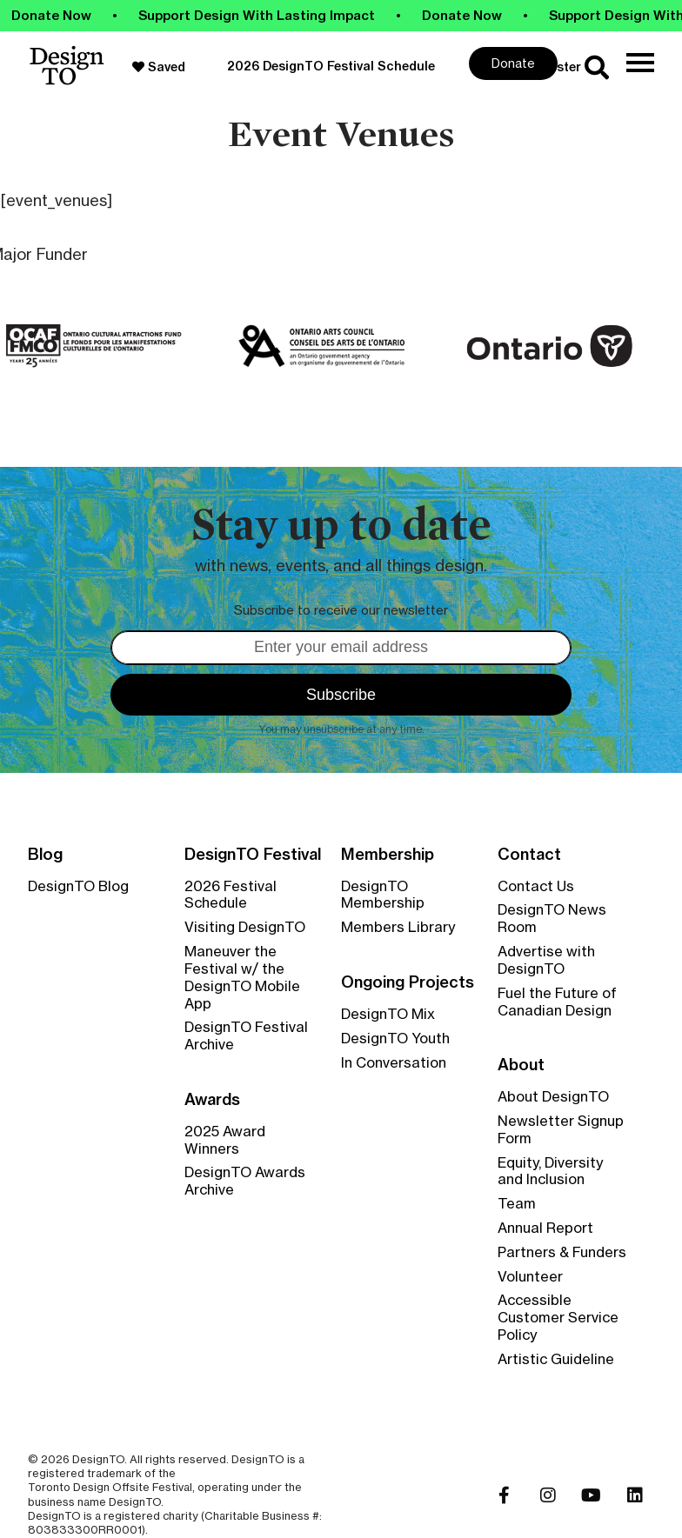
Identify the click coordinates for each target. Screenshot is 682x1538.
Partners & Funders (562, 1252)
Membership (387, 854)
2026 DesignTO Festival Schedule (331, 66)
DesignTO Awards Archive (244, 1180)
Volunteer (530, 1276)
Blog (45, 854)
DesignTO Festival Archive (246, 1035)
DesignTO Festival (252, 854)
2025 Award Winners (224, 1139)
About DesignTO (553, 1096)
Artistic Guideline (556, 1359)
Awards (212, 1100)
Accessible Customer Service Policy (558, 1317)
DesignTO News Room (552, 918)
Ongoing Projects (407, 982)
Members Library (398, 926)
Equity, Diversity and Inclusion (550, 1171)
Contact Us (536, 886)
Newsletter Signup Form (561, 1129)
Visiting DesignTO (244, 926)
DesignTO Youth (395, 1038)
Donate (513, 63)
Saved (158, 67)
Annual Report (545, 1227)
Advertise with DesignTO (546, 959)
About (521, 1065)
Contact (529, 854)
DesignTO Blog (78, 886)
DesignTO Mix (388, 1013)
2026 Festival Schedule (230, 894)
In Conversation (393, 1062)
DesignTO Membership (383, 894)
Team (517, 1203)
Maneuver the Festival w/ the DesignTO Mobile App (242, 976)
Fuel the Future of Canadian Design (557, 1001)
